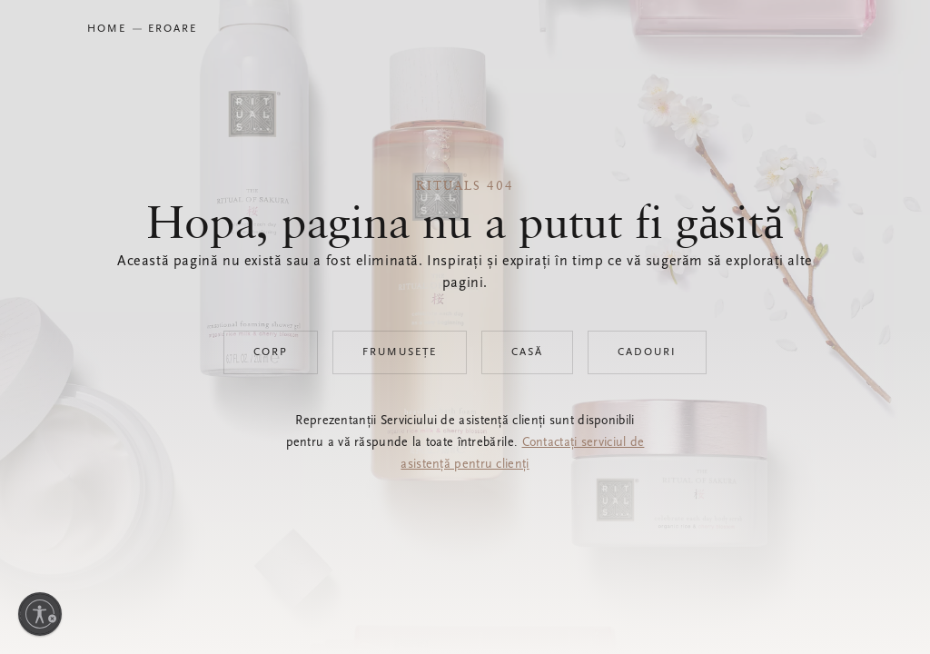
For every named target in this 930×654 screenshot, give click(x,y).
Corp (270, 352)
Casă (527, 352)
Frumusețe (399, 352)
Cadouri (647, 352)
